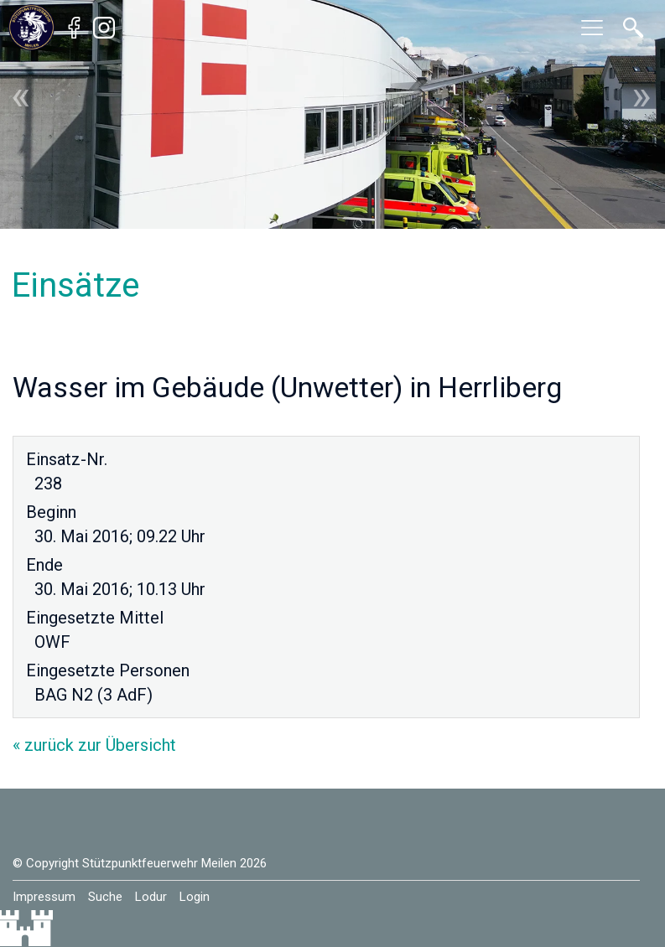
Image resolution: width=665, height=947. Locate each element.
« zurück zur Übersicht (94, 745)
